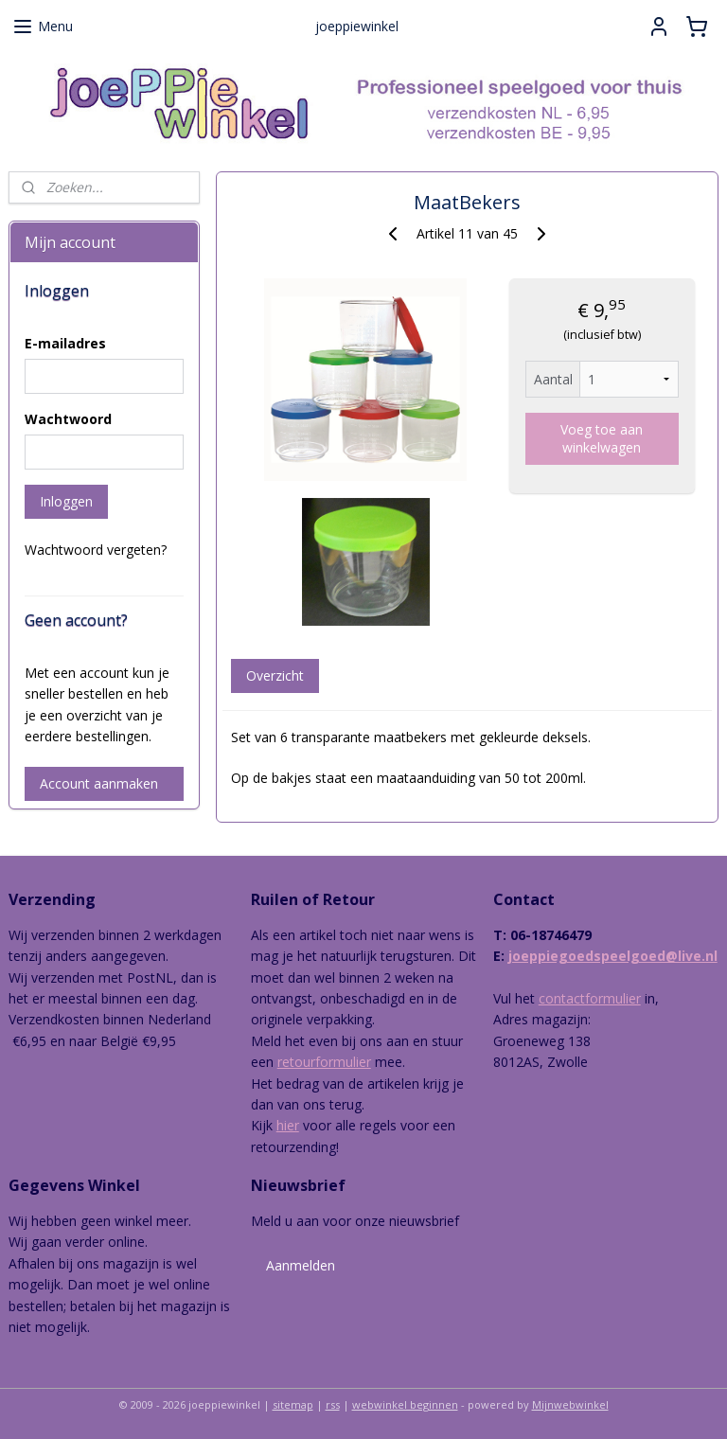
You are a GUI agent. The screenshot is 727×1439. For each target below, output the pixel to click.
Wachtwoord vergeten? (96, 550)
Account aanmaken (99, 783)
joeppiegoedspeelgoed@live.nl (613, 956)
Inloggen (66, 501)
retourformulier (324, 1062)
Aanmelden (300, 1265)
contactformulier (590, 998)
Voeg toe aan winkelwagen (602, 438)
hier (287, 1125)
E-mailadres (65, 343)
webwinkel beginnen (405, 1404)
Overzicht (275, 675)
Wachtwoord (68, 419)
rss (333, 1404)
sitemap (293, 1404)
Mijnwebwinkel (570, 1404)
